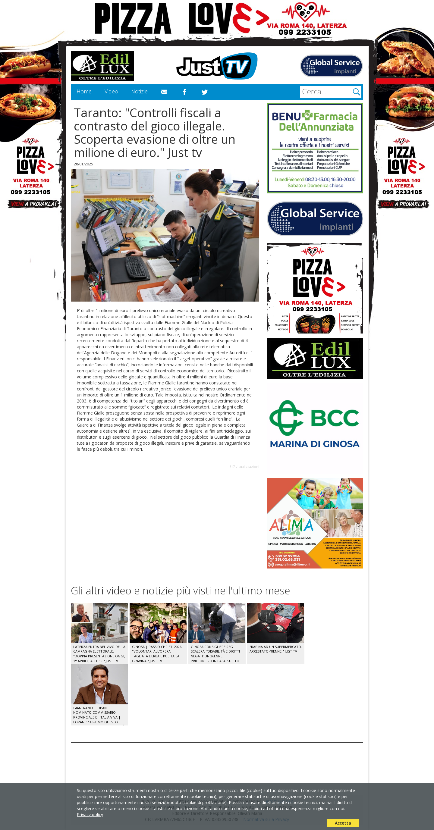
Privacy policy (90, 814)
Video (111, 91)
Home (84, 91)
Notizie (139, 91)
